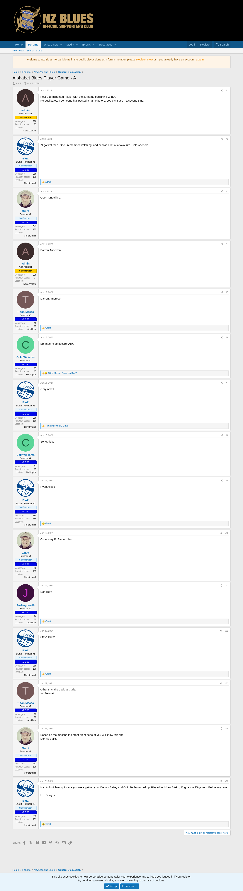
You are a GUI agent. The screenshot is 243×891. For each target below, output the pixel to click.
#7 (227, 383)
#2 (227, 139)
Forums (33, 44)
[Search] (222, 44)
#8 (227, 435)
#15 (226, 781)
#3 (227, 191)
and (56, 425)
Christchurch (30, 183)
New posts (18, 50)
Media (70, 44)
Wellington (31, 374)
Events (86, 44)
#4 (227, 244)
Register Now (144, 59)
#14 (226, 728)
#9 (227, 480)
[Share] (222, 90)
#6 (227, 337)
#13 (226, 683)
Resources (105, 44)
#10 (226, 533)
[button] (61, 44)
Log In (200, 59)
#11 (226, 585)
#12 (226, 631)
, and (62, 373)
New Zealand (30, 130)
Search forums (34, 50)
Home (19, 44)
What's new (51, 44)
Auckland (31, 329)
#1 (227, 90)
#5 (227, 292)
